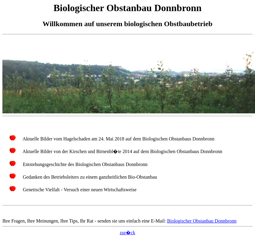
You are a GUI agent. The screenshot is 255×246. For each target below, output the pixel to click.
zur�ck (127, 232)
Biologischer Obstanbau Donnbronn (201, 220)
